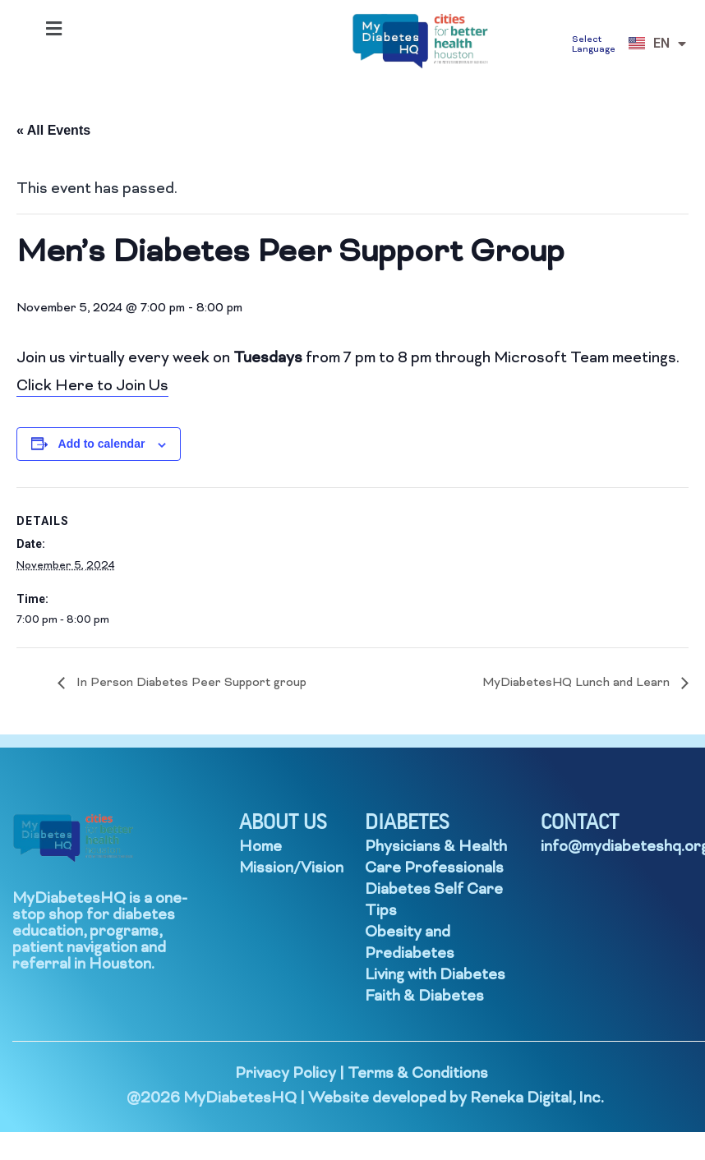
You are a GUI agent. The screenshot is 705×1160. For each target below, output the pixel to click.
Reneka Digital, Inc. (537, 1098)
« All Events (53, 130)
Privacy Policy (285, 1074)
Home (260, 847)
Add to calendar (101, 443)
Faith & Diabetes (424, 996)
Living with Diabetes (435, 975)
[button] (53, 28)
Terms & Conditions (418, 1074)
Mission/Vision (291, 868)
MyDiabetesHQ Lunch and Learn (577, 683)
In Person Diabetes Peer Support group (189, 683)
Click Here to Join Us (92, 386)
